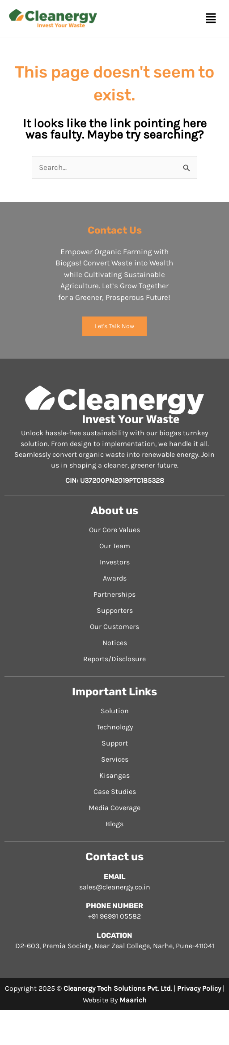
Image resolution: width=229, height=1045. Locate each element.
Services (114, 759)
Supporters (115, 610)
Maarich (133, 1000)
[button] (211, 19)
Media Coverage (114, 807)
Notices (114, 642)
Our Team (114, 546)
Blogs (114, 824)
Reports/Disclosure (114, 659)
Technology (115, 727)
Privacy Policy (199, 988)
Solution (115, 711)
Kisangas (114, 775)
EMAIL (115, 876)
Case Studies (114, 791)
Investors (115, 562)
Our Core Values (114, 529)
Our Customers (114, 626)
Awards (115, 578)
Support (115, 743)
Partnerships (114, 594)
